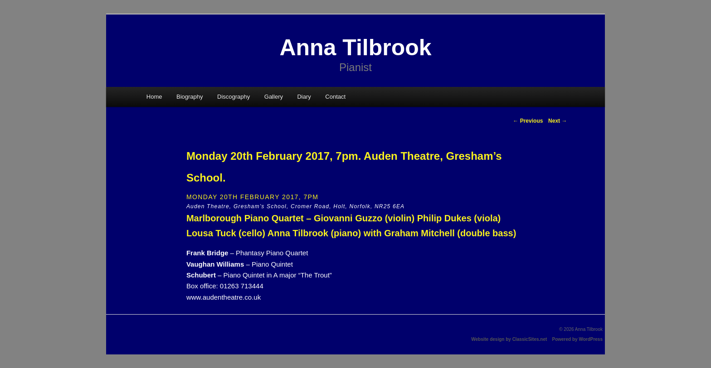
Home (154, 96)
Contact (335, 96)
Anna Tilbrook (355, 47)
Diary (304, 96)
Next (557, 121)
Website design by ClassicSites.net (509, 339)
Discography (233, 96)
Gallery (273, 96)
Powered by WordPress (577, 339)
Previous (528, 121)
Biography (189, 96)
